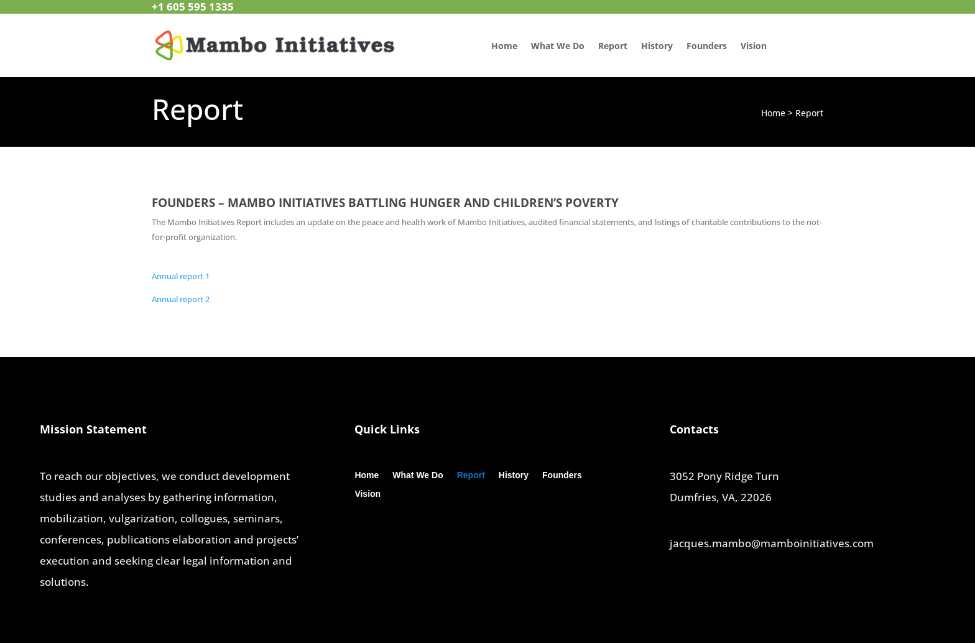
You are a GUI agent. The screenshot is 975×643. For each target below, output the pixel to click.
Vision (754, 47)
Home (504, 47)
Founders (706, 47)
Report (612, 47)
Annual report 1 (181, 276)
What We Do (558, 47)
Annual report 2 (181, 299)
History (657, 47)
